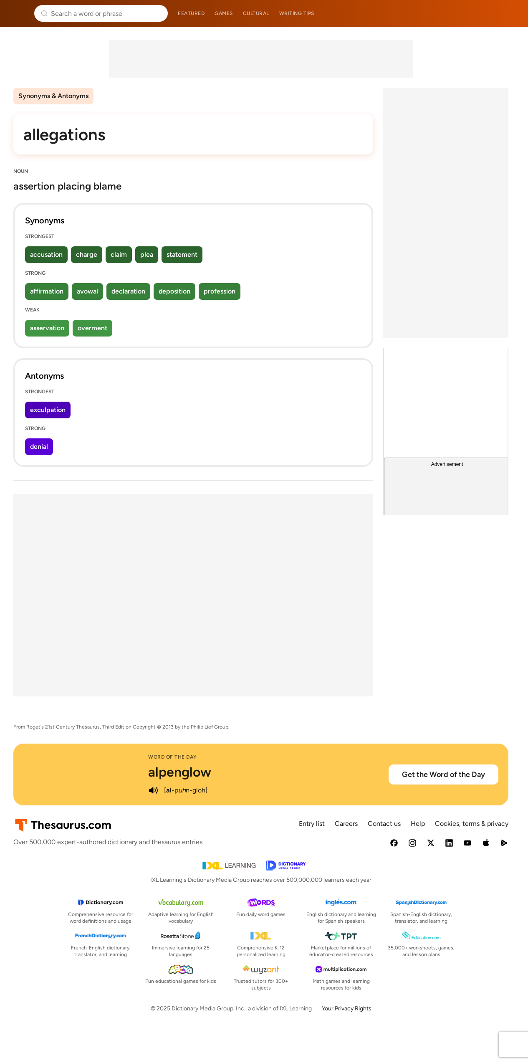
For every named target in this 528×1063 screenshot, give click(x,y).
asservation (47, 328)
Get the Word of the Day (443, 774)
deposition (174, 291)
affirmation (46, 291)
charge (86, 254)
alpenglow (179, 772)
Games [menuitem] (224, 13)
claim (119, 254)
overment (92, 328)
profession (219, 291)
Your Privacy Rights (346, 1008)
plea (146, 254)
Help (418, 824)
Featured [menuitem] (191, 13)
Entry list (312, 824)
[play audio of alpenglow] (153, 790)
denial (39, 447)
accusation (46, 254)
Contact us (384, 824)
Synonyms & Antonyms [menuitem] (53, 96)
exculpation (48, 410)
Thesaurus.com (18, 13)
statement (182, 254)
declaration (128, 291)
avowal (87, 291)
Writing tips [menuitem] (296, 13)
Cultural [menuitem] (256, 13)
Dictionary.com (510, 13)
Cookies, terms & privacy (471, 824)
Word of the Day (172, 757)
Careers (346, 824)
